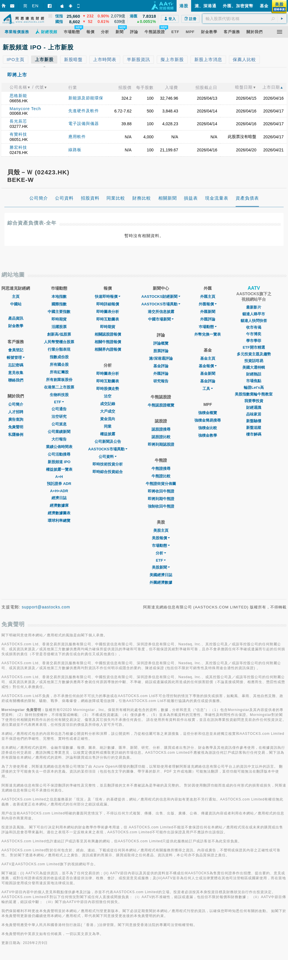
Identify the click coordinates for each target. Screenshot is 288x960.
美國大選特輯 (253, 367)
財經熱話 (253, 374)
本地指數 (59, 296)
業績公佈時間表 (59, 447)
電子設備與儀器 (83, 123)
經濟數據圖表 (59, 513)
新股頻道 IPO (59, 462)
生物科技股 (59, 395)
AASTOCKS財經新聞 (161, 296)
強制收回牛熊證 (161, 506)
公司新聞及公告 (108, 441)
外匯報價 (208, 304)
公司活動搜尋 (59, 454)
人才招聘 (15, 412)
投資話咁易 (253, 361)
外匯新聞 (207, 311)
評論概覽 (160, 343)
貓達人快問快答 (254, 320)
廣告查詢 (15, 419)
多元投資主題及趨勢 (254, 354)
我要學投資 (253, 401)
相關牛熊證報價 (108, 342)
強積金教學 (207, 435)
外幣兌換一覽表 (207, 334)
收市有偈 (253, 327)
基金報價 (208, 366)
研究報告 (160, 381)
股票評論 (160, 351)
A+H (59, 476)
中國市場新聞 (161, 319)
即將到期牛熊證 (161, 499)
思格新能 (18, 95)
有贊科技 (18, 134)
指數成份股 (59, 357)
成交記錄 (107, 404)
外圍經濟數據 (161, 582)
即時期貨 (59, 319)
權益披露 (107, 434)
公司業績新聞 (59, 431)
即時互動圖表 (107, 319)
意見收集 (15, 372)
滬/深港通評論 (161, 358)
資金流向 (107, 419)
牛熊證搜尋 (161, 468)
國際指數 (59, 304)
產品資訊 (15, 318)
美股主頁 (160, 530)
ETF (59, 402)
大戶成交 (107, 411)
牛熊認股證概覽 (161, 405)
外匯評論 (160, 373)
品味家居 (253, 414)
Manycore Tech (25, 108)
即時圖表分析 (107, 311)
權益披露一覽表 (59, 469)
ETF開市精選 (254, 347)
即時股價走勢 (107, 388)
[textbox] (244, 18)
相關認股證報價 (108, 334)
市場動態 (161, 545)
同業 (107, 426)
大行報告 (59, 439)
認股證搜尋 (161, 429)
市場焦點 (253, 381)
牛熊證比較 (161, 476)
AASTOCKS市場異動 (107, 449)
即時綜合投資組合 (108, 472)
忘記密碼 (15, 365)
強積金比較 (207, 428)
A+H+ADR (59, 491)
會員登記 (15, 350)
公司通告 (59, 409)
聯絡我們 (15, 380)
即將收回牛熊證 (161, 491)
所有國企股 (59, 364)
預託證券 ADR (59, 483)
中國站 (16, 304)
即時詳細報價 (107, 304)
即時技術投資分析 (108, 464)
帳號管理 (16, 357)
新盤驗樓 (253, 421)
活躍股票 (59, 327)
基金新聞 (207, 373)
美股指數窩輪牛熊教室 (254, 394)
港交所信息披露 (161, 311)
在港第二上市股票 (59, 387)
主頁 (15, 296)
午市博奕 (253, 334)
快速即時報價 (107, 296)
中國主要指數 (59, 311)
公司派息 (59, 424)
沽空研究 (59, 416)
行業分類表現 (59, 349)
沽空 (107, 396)
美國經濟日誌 (161, 575)
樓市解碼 (253, 434)
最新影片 (253, 307)
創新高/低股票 (59, 334)
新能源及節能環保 (85, 98)
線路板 (74, 149)
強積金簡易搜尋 (207, 420)
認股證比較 (161, 437)
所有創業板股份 (59, 379)
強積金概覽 (207, 413)
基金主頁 (207, 358)
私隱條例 (15, 434)
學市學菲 (253, 340)
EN (35, 5)
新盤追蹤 (253, 427)
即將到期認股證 (161, 444)
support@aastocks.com (46, 607)
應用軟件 (77, 136)
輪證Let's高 (254, 387)
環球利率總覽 (59, 520)
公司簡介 (15, 404)
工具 (207, 388)
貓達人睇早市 (253, 314)
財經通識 (253, 407)
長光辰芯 (18, 121)
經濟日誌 (59, 498)
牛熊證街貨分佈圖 (161, 483)
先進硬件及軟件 (83, 110)
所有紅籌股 (59, 372)
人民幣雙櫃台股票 (59, 342)
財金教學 (15, 326)
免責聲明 (15, 427)
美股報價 (161, 538)
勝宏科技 (18, 147)
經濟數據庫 (59, 505)
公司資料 (108, 456)
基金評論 (160, 366)
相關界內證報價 (108, 349)
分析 (161, 553)
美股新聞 (161, 567)
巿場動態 (208, 327)
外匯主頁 (207, 296)
